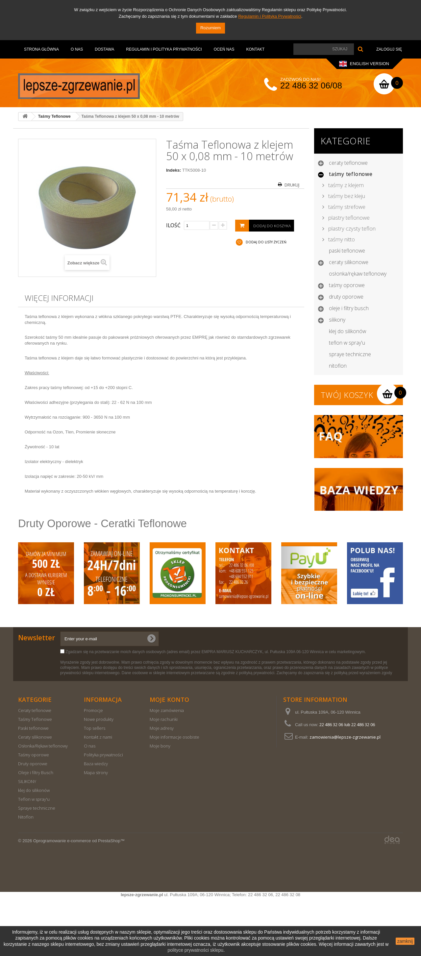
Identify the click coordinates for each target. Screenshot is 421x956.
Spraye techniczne (350, 354)
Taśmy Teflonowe (351, 174)
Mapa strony (96, 831)
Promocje (93, 769)
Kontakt (255, 49)
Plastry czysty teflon (351, 228)
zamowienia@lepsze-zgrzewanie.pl (345, 795)
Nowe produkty (98, 777)
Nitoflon (338, 365)
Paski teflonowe (347, 250)
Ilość (173, 225)
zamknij (405, 941)
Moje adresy (162, 786)
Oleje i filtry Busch (349, 308)
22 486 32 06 (331, 783)
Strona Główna (41, 49)
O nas (77, 49)
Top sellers (94, 786)
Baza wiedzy (96, 822)
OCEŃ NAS (224, 49)
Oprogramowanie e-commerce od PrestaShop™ (79, 898)
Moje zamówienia (167, 769)
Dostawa (104, 49)
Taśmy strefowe (346, 206)
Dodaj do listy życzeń (265, 242)
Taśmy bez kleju (346, 196)
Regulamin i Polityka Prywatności (269, 16)
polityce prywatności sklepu (196, 950)
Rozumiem (210, 27)
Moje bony (160, 804)
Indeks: (173, 170)
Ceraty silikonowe (348, 262)
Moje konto (169, 758)
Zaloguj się (389, 49)
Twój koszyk (347, 395)
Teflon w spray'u (347, 342)
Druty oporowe (346, 296)
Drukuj (292, 185)
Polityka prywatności (103, 813)
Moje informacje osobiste (174, 795)
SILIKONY (337, 319)
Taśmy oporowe (347, 285)
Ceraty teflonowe (348, 162)
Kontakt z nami (98, 795)
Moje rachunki (164, 777)
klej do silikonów (347, 331)
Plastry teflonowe (348, 217)
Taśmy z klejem (345, 185)
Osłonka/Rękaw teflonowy (357, 273)
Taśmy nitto (341, 239)
